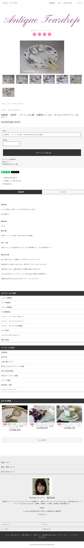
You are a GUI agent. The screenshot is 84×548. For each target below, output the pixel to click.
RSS (40, 537)
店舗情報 (52, 3)
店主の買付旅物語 (7, 371)
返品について (6, 162)
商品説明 (21, 192)
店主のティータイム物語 (9, 375)
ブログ (59, 3)
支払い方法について (16, 535)
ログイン (78, 3)
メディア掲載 (5, 380)
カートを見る (4, 529)
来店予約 (4, 357)
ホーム (4, 103)
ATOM (43, 537)
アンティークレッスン (9, 389)
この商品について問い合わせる (10, 181)
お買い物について (7, 362)
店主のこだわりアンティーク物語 (12, 366)
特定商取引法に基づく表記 (10, 164)
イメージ (63, 192)
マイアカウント (5, 524)
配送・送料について (27, 535)
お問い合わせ (68, 3)
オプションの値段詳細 (8, 159)
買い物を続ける (6, 184)
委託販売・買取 (6, 385)
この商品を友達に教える (8, 177)
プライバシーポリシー (62, 535)
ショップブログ (74, 535)
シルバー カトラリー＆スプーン (15, 103)
